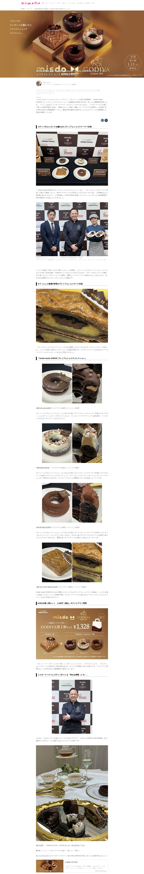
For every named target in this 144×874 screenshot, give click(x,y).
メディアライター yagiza (51, 84)
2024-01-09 (46, 82)
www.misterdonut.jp (138, 76)
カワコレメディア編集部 (68, 84)
